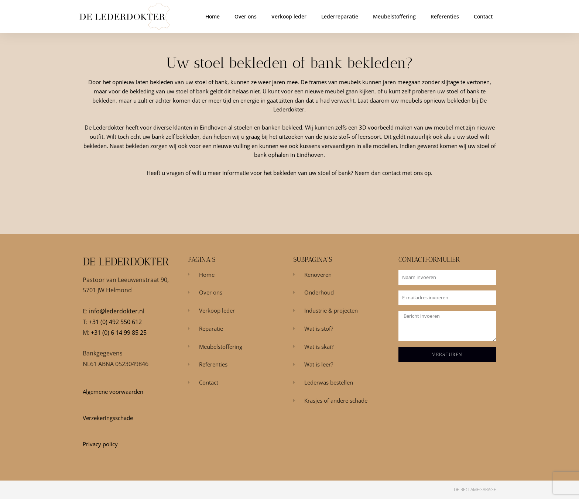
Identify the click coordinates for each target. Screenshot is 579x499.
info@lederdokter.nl (116, 311)
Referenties (445, 16)
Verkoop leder (288, 16)
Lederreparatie (339, 16)
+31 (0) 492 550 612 (115, 322)
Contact (483, 16)
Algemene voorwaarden (113, 391)
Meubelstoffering (394, 16)
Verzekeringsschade (108, 417)
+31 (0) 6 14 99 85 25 (119, 332)
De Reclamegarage (475, 489)
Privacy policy (100, 444)
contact (391, 172)
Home (212, 16)
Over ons (245, 16)
